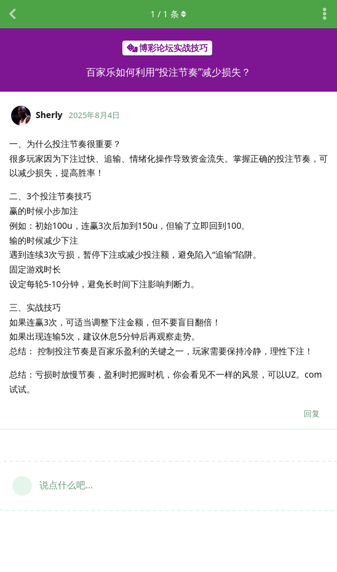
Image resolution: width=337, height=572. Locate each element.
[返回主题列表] (12, 14)
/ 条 (169, 14)
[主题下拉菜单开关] (324, 14)
